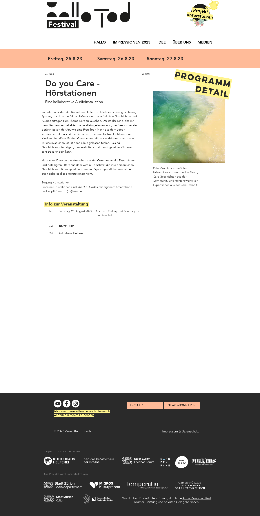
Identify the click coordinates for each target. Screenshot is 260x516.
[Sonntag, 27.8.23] (170, 58)
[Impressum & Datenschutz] (181, 431)
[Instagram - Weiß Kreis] (75, 403)
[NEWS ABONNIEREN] (182, 405)
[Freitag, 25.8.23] (71, 58)
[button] (184, 342)
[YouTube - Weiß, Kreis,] (57, 403)
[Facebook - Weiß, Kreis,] (66, 403)
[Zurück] (58, 73)
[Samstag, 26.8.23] (120, 58)
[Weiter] (137, 73)
